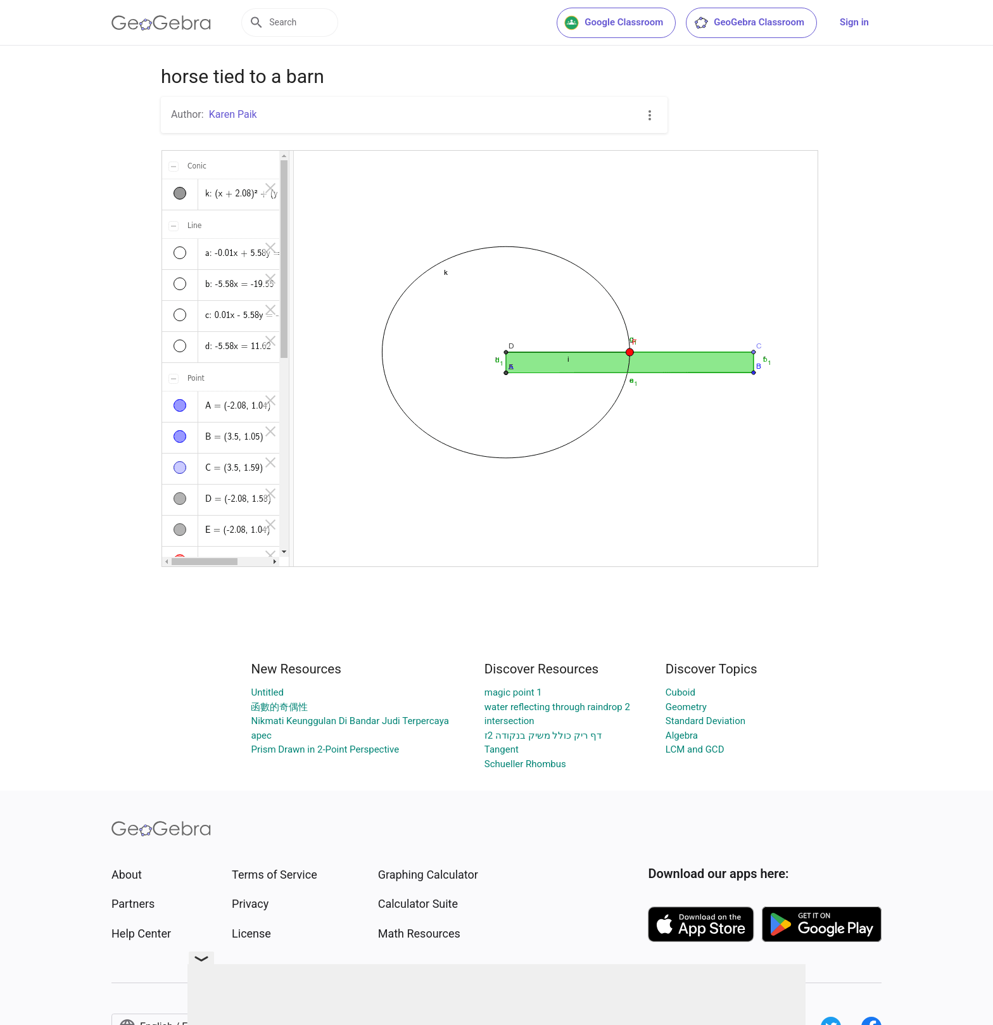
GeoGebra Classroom (748, 22)
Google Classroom (613, 22)
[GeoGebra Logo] (161, 22)
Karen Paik (233, 114)
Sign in (854, 22)
